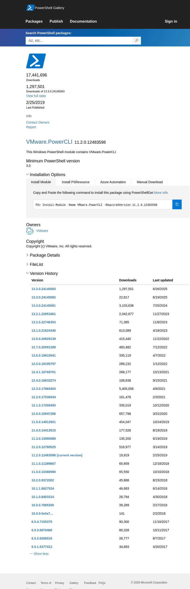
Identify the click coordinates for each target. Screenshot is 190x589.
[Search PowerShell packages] (136, 40)
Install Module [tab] (41, 182)
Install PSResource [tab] (75, 182)
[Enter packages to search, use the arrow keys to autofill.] (78, 40)
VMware (42, 231)
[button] (27, 174)
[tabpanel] (107, 199)
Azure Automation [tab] (113, 182)
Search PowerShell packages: (48, 33)
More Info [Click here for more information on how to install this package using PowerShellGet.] (161, 192)
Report (31, 127)
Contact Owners (37, 122)
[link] (37, 21)
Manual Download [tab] (150, 182)
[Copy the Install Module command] (177, 204)
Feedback (90, 583)
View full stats (36, 96)
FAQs (102, 583)
